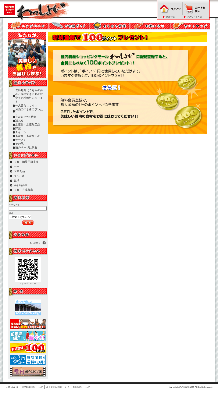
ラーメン (20, 139)
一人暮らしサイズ (26, 105)
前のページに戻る (26, 147)
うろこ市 (19, 175)
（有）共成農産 (23, 189)
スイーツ (20, 132)
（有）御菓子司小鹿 (26, 161)
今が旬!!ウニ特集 (25, 116)
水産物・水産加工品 (27, 124)
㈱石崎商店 (21, 185)
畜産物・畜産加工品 (27, 136)
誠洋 (16, 180)
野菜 (18, 128)
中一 (16, 166)
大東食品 (19, 171)
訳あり (19, 120)
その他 (19, 143)
